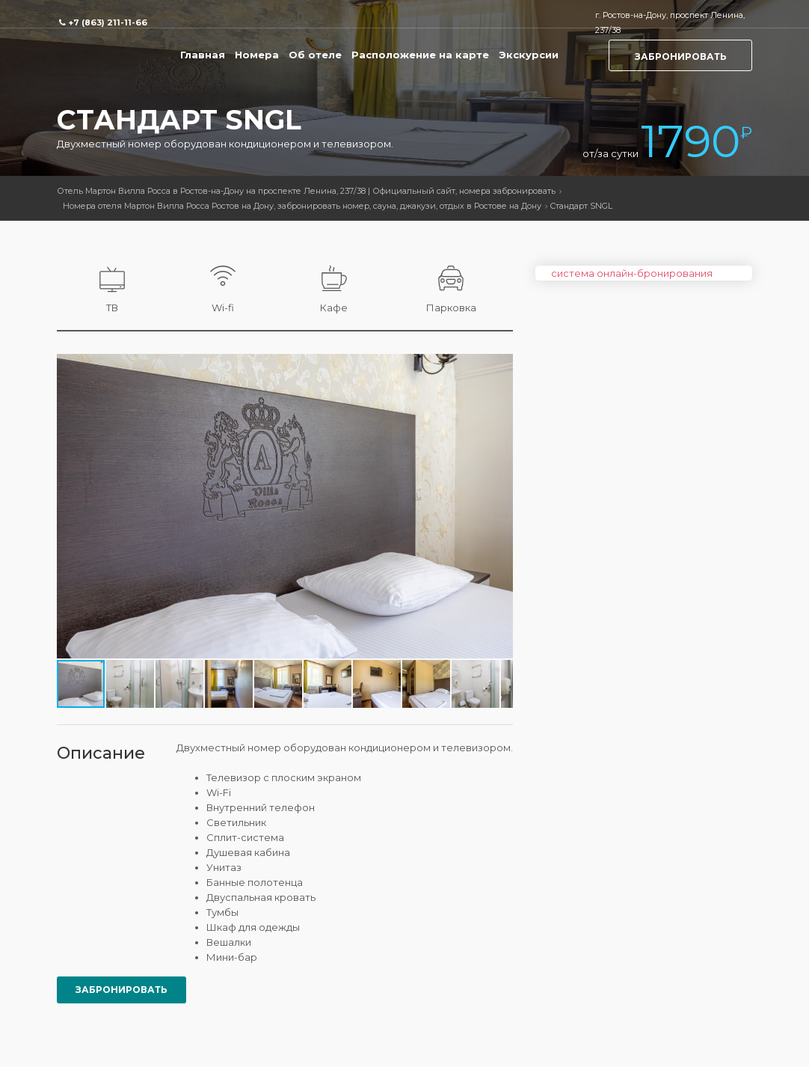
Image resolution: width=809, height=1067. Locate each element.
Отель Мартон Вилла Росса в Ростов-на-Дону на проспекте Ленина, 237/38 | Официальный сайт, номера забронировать (306, 191)
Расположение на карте (420, 55)
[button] (499, 367)
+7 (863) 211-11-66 (107, 22)
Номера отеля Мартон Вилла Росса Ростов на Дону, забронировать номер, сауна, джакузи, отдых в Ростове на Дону (302, 206)
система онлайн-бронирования (632, 273)
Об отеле (315, 55)
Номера (257, 55)
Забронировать (681, 56)
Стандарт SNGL (581, 206)
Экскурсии (529, 55)
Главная (202, 55)
